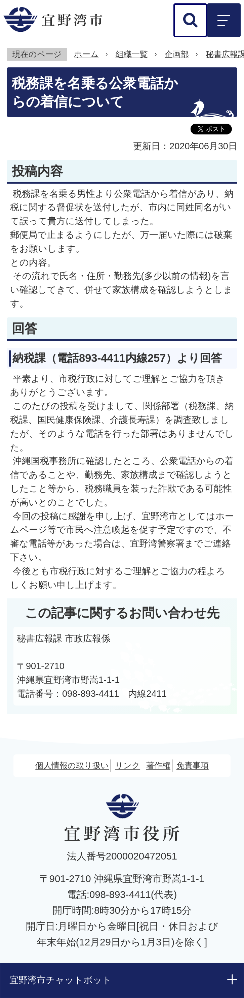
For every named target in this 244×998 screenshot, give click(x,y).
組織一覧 (132, 54)
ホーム (86, 54)
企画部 (177, 54)
